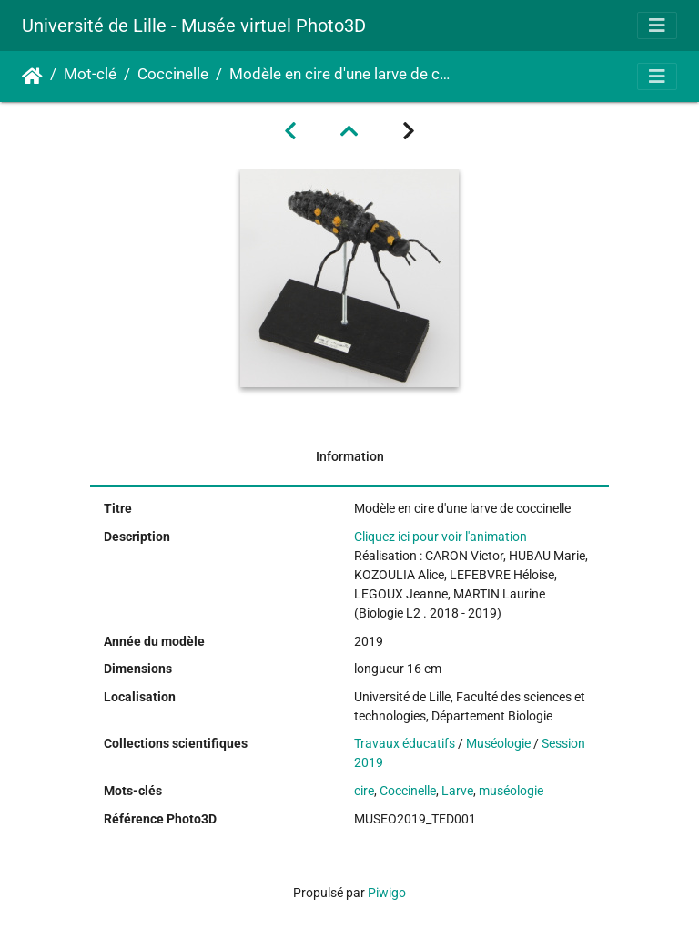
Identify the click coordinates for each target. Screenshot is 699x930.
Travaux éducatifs (404, 743)
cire (364, 790)
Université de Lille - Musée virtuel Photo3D (194, 25)
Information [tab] (350, 456)
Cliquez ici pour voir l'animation (440, 536)
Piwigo (387, 892)
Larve (457, 790)
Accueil (32, 76)
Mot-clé (90, 74)
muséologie (511, 790)
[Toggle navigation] (657, 25)
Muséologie (498, 743)
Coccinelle (172, 74)
